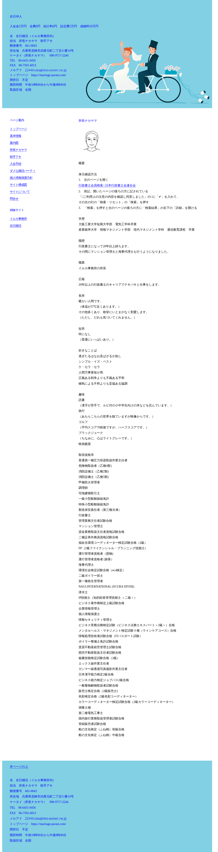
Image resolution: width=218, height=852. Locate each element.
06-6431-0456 (27, 60)
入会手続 (15, 163)
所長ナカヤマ (18, 150)
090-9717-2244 (59, 55)
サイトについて (20, 191)
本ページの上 (19, 766)
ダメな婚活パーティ (22, 170)
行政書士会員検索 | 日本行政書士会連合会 (107, 185)
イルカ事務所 (18, 218)
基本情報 (15, 136)
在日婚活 (15, 225)
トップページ (18, 129)
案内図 (14, 143)
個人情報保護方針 (21, 177)
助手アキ (15, 156)
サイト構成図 (18, 184)
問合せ (14, 198)
